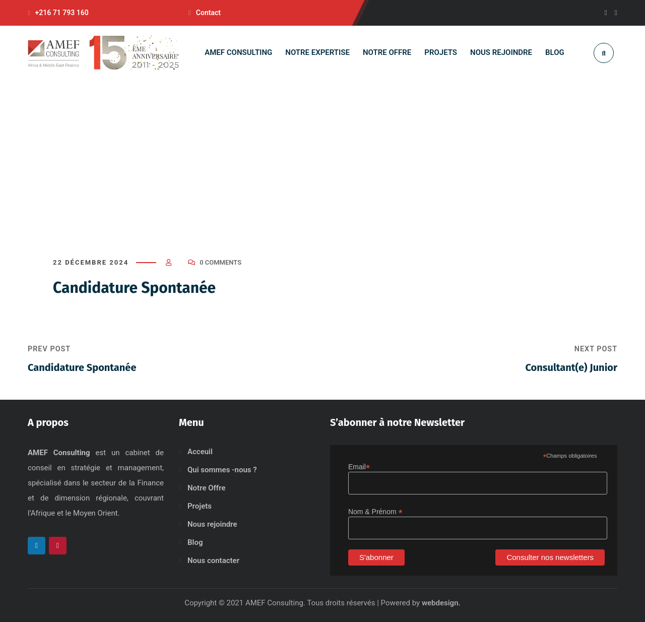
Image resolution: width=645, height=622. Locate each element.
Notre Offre (206, 487)
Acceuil (200, 451)
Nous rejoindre (212, 524)
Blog (195, 542)
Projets (199, 506)
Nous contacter (213, 560)
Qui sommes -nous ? (222, 469)
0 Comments (220, 262)
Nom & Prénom (375, 512)
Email (359, 467)
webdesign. (441, 602)
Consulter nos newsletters (550, 557)
